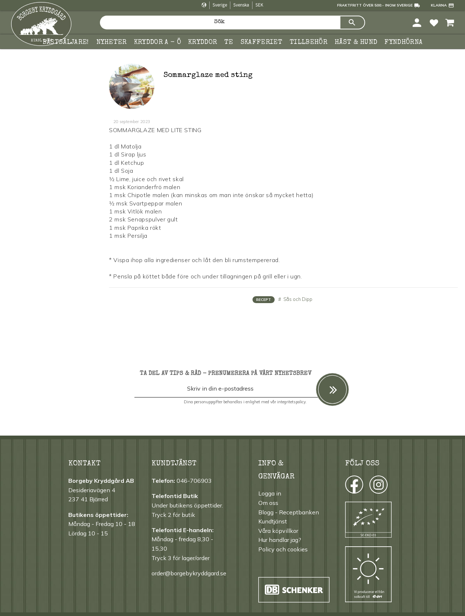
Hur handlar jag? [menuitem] (279, 539)
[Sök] (352, 22)
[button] (434, 22)
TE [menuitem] (228, 42)
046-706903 (194, 480)
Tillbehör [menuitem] (308, 42)
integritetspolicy (291, 401)
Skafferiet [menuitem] (261, 42)
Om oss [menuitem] (268, 502)
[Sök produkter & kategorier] (220, 22)
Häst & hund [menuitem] (356, 42)
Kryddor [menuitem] (202, 42)
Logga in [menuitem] (269, 493)
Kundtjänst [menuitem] (272, 521)
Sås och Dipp (297, 299)
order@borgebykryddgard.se (188, 573)
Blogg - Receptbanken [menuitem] (288, 512)
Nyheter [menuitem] (111, 42)
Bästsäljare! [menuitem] (66, 42)
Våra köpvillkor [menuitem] (278, 530)
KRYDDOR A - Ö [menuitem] (157, 42)
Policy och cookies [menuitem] (283, 549)
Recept (263, 299)
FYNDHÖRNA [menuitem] (403, 42)
